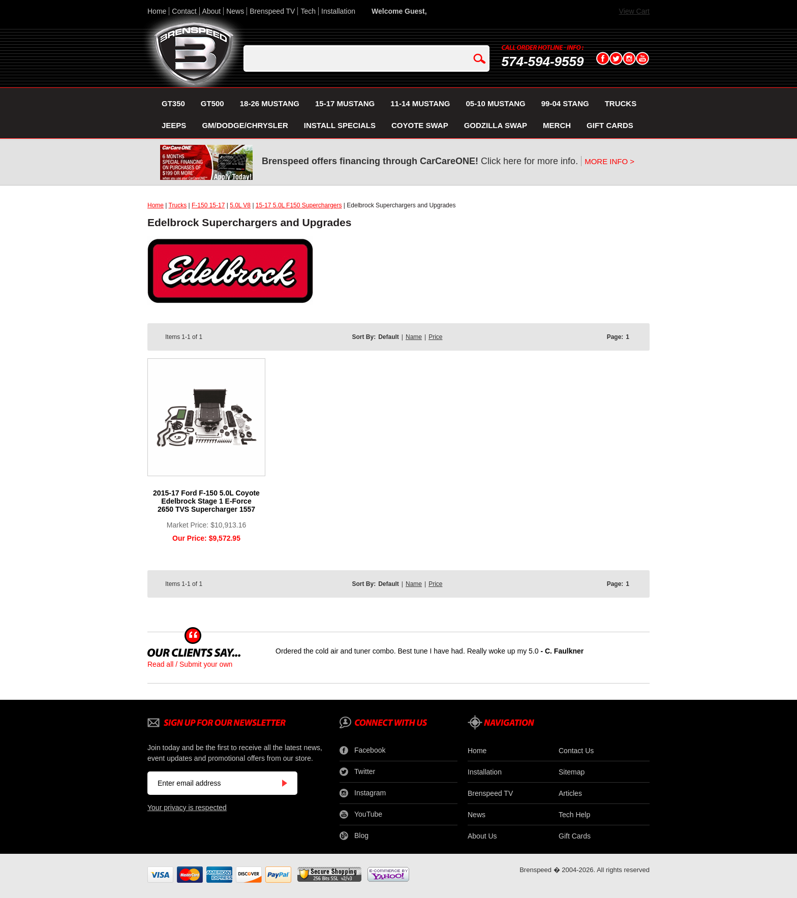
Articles (570, 793)
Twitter (357, 772)
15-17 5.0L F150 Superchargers (299, 205)
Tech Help (574, 815)
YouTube (361, 814)
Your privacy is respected (187, 807)
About (211, 11)
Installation (338, 11)
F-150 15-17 (208, 205)
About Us (482, 836)
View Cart (634, 11)
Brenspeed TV (272, 11)
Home (156, 11)
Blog (354, 836)
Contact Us (576, 751)
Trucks (178, 205)
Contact (184, 11)
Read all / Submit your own (189, 664)
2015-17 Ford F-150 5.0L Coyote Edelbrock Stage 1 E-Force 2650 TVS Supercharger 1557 (206, 501)
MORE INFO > (609, 161)
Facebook (362, 750)
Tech (308, 11)
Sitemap (572, 772)
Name (414, 336)
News (235, 11)
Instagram (363, 793)
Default (388, 336)
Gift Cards (575, 836)
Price (435, 336)
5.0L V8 (240, 205)
